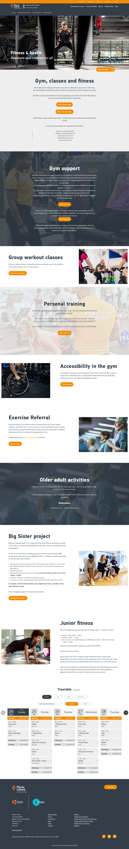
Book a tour (81, 697)
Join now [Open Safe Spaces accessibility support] (111, 787)
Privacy (50, 817)
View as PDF (76, 690)
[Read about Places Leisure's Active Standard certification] (20, 802)
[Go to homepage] (16, 7)
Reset (85, 704)
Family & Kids (109, 6)
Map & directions (17, 830)
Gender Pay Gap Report (81, 817)
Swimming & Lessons (77, 6)
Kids (69, 697)
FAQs (49, 823)
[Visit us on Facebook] (104, 836)
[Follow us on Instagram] (114, 836)
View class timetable (64, 112)
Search (72, 704)
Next (126, 712)
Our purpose (81, 1)
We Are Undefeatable (31, 437)
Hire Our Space (52, 814)
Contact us (115, 1)
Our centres (99, 1)
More (116, 6)
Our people (90, 1)
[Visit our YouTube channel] (109, 836)
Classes (47, 697)
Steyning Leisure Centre (32, 5)
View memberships (64, 105)
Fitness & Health (91, 6)
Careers (50, 826)
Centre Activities (37, 12)
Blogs (49, 821)
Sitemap (76, 826)
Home (14, 12)
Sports (101, 6)
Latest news (51, 819)
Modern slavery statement (82, 823)
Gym (58, 697)
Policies (76, 814)
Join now (107, 1)
